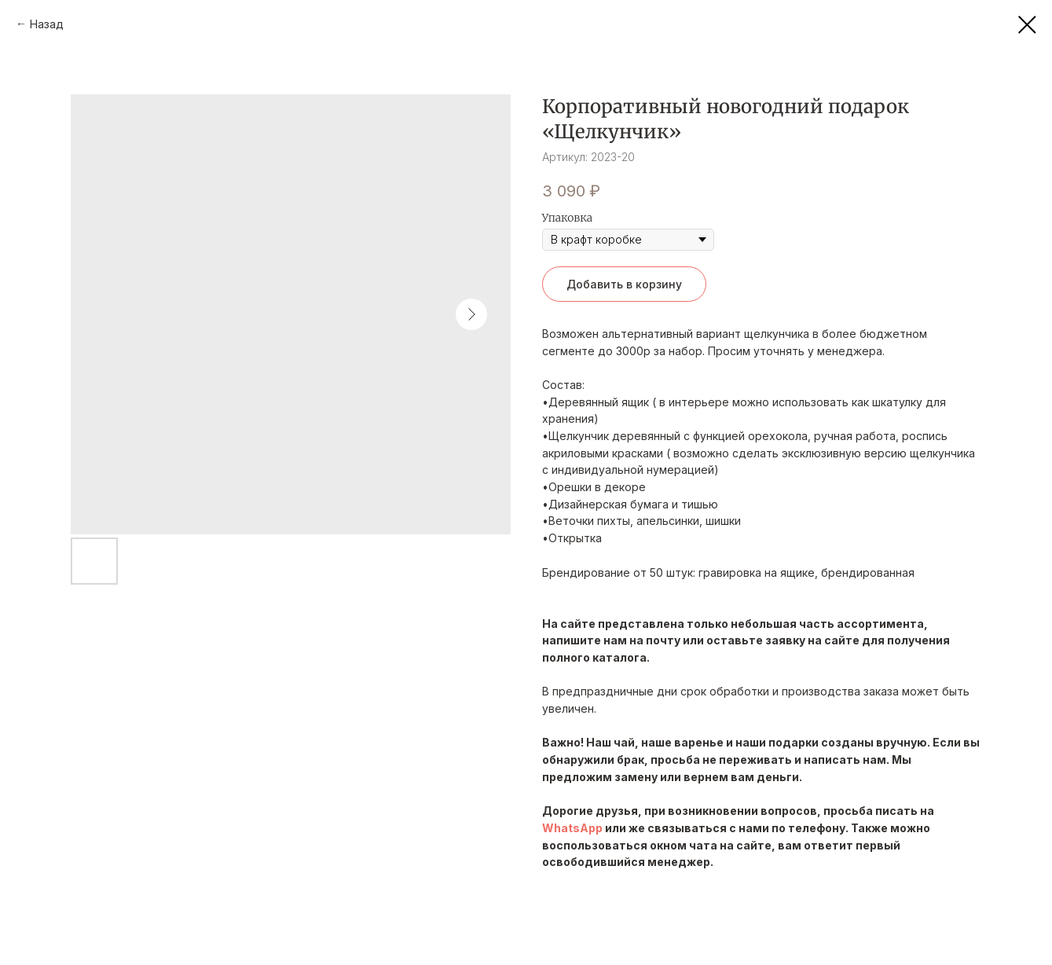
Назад (47, 24)
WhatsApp (572, 828)
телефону (816, 828)
